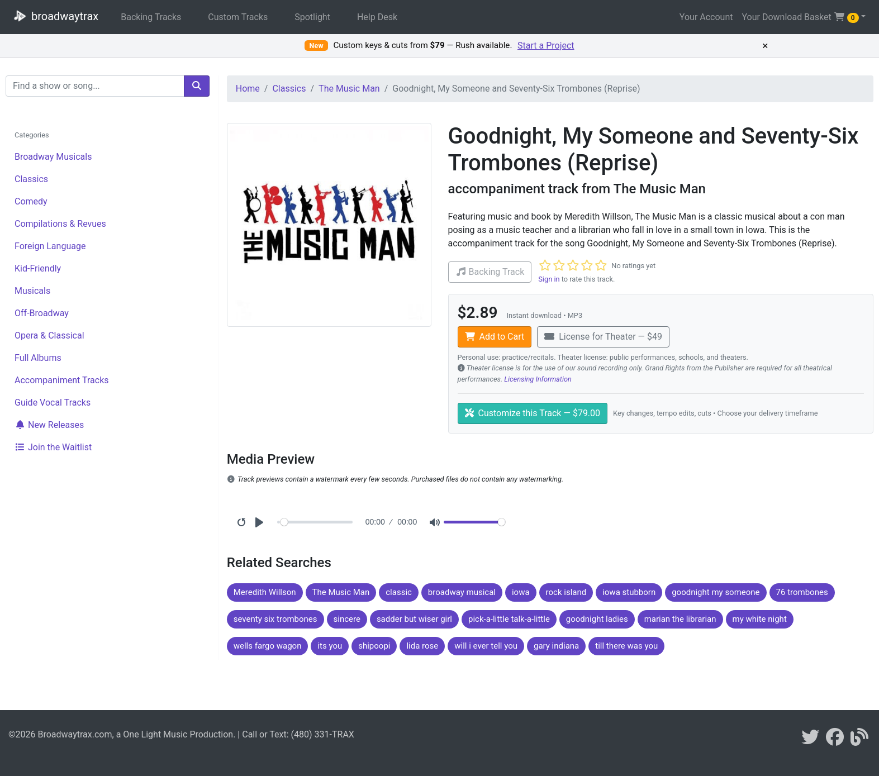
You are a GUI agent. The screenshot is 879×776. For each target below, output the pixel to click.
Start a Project (545, 45)
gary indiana (556, 646)
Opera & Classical (49, 335)
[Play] (259, 522)
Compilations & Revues (60, 223)
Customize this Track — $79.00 (533, 413)
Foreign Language (50, 246)
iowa (521, 592)
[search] (197, 86)
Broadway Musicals (53, 156)
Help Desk (377, 17)
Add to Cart (495, 336)
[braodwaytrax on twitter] (810, 740)
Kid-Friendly (38, 268)
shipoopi (374, 646)
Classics (31, 179)
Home (248, 88)
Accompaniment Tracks (62, 380)
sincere (347, 619)
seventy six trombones (275, 619)
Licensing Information (538, 379)
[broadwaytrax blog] (859, 740)
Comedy (31, 201)
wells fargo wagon (268, 646)
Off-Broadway (42, 313)
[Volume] (474, 522)
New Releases (49, 425)
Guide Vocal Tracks (53, 402)
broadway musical (462, 592)
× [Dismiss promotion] (765, 46)
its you (329, 646)
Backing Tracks (151, 17)
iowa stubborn (628, 592)
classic (399, 592)
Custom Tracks (238, 17)
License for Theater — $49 (603, 336)
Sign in (548, 279)
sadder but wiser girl (414, 619)
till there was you (626, 646)
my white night (760, 619)
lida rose (422, 646)
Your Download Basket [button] (800, 17)
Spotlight (312, 17)
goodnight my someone (715, 592)
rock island (566, 592)
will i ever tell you (485, 646)
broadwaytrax (53, 15)
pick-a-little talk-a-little (509, 619)
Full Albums (38, 358)
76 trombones (802, 592)
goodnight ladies (597, 619)
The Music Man (349, 88)
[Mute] (435, 522)
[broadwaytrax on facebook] (835, 740)
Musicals (32, 290)
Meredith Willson (265, 592)
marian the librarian (680, 619)
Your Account (706, 17)
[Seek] (317, 522)
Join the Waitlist (53, 447)
